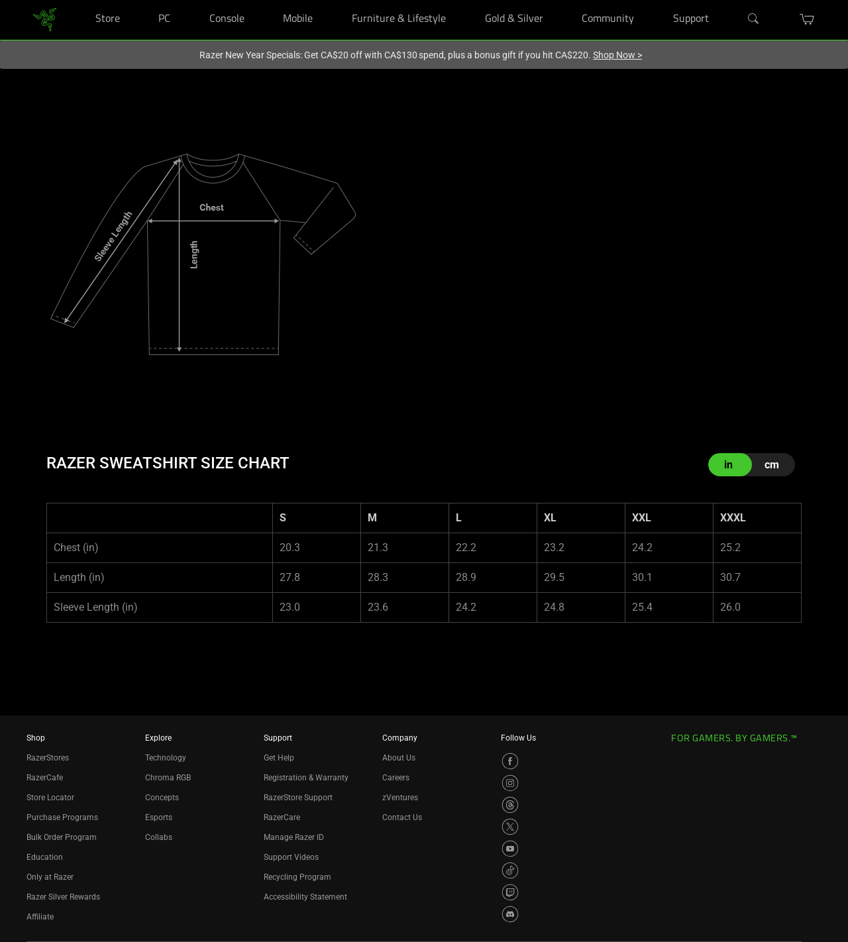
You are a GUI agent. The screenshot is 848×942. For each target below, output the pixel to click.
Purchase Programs (62, 817)
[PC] (186, 0)
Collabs (158, 837)
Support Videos (291, 857)
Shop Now (617, 55)
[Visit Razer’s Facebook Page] (510, 761)
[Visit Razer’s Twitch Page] (510, 892)
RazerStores (47, 757)
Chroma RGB (168, 777)
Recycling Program (297, 877)
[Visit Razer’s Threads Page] (510, 805)
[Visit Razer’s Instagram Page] (510, 783)
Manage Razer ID (294, 837)
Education (44, 857)
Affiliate (40, 916)
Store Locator (50, 797)
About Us (398, 757)
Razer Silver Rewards (63, 897)
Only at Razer (50, 877)
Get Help (279, 757)
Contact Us (402, 817)
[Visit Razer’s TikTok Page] (510, 870)
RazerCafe (44, 777)
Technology (165, 757)
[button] (807, 19)
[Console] (260, 0)
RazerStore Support (298, 797)
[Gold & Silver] (559, 0)
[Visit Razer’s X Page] (510, 826)
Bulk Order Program (61, 837)
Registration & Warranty (306, 777)
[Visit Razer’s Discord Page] (510, 914)
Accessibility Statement (305, 897)
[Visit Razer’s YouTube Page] (510, 848)
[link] (44, 19)
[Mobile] (329, 0)
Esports (158, 817)
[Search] (754, 19)
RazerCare (282, 817)
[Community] (650, 0)
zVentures (400, 797)
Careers (395, 777)
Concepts (162, 797)
